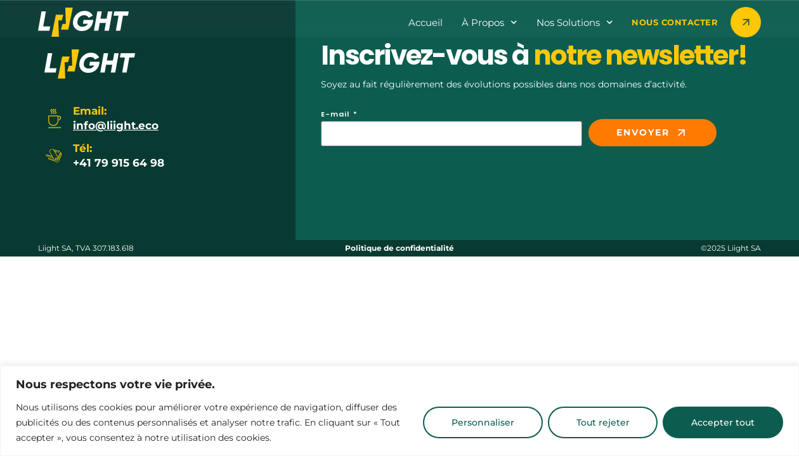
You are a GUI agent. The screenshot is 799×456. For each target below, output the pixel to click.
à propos (489, 22)
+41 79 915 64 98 (118, 162)
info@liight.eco (116, 125)
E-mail (336, 115)
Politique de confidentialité (399, 248)
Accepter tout (722, 422)
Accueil (425, 22)
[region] (399, 410)
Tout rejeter (600, 422)
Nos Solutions (574, 22)
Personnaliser (479, 422)
